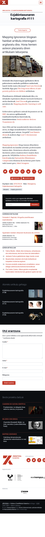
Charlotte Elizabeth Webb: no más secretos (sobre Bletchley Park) (14, 424)
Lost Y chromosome (29, 135)
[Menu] (41, 2)
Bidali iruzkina (9, 383)
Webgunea (5, 375)
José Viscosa (21, 101)
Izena (4, 360)
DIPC (4, 114)
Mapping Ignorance (10, 145)
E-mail (5, 368)
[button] (5, 171)
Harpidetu (35, 204)
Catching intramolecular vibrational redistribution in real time (14, 439)
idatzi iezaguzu (23, 163)
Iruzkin (5, 342)
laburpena (6, 189)
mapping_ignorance (16, 189)
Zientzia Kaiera (11, 507)
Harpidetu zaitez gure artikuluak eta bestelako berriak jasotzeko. (22, 199)
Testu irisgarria (22, 30)
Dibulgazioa (6, 10)
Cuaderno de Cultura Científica (13, 404)
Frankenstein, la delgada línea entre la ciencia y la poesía (14, 408)
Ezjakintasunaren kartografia (21, 10)
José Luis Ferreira (34, 86)
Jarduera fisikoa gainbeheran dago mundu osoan (22, 256)
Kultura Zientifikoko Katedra (20, 503)
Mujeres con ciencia (10, 419)
